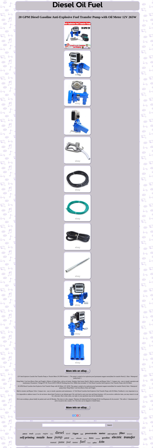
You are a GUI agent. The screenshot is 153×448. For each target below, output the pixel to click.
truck (31, 434)
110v (102, 441)
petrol (66, 438)
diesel (59, 433)
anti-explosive (112, 434)
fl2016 (91, 438)
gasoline (106, 437)
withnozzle (78, 438)
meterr (75, 442)
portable (38, 434)
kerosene (129, 434)
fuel (82, 441)
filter (122, 433)
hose (49, 437)
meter (102, 433)
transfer (129, 437)
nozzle (41, 437)
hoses (89, 442)
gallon (95, 442)
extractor (98, 438)
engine (45, 434)
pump (58, 437)
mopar (72, 438)
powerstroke (91, 433)
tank (81, 434)
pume (61, 442)
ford (69, 442)
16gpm (75, 433)
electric (117, 437)
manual (53, 442)
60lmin (85, 438)
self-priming (27, 437)
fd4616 (25, 434)
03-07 (68, 434)
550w (51, 434)
